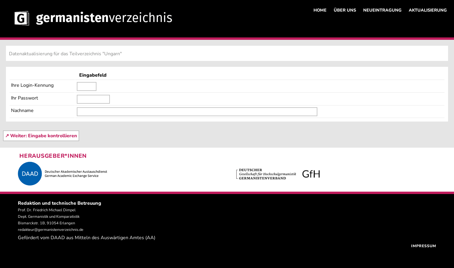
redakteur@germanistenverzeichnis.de (50, 229)
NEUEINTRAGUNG (382, 10)
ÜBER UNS (345, 10)
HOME (320, 10)
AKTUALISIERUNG (428, 10)
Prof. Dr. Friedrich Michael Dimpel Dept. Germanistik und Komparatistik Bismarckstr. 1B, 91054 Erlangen (48, 216)
